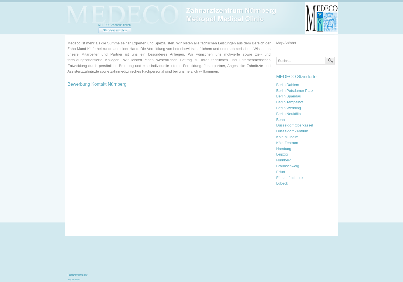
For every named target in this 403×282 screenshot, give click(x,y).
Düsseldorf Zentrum (292, 131)
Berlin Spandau (288, 96)
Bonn (280, 120)
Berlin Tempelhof (289, 102)
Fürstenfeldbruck (289, 178)
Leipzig (282, 154)
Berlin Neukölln (288, 114)
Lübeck (282, 183)
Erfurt (280, 172)
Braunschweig (287, 166)
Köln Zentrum (287, 143)
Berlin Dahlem (287, 85)
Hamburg (283, 149)
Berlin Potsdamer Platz (294, 91)
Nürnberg (283, 160)
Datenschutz (77, 275)
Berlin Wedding (288, 108)
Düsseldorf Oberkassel (294, 125)
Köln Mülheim (287, 137)
